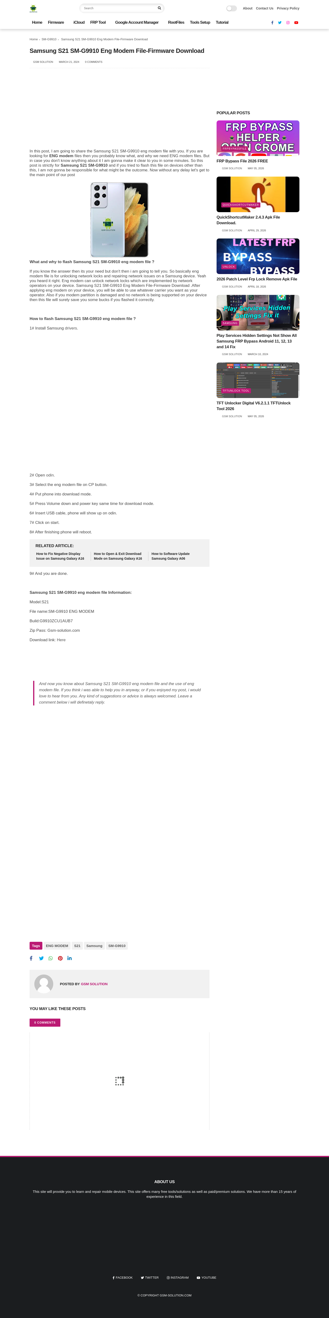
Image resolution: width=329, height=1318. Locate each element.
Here (61, 640)
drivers (71, 328)
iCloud (78, 22)
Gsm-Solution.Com (175, 1295)
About (247, 8)
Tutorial (222, 22)
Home (37, 22)
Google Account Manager (136, 22)
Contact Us (264, 8)
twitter (152, 1277)
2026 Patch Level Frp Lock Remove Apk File (257, 279)
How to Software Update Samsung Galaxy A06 (170, 556)
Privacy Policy (288, 8)
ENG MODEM (57, 946)
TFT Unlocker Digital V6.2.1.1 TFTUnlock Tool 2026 (254, 406)
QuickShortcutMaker (241, 204)
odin (50, 475)
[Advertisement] (119, 111)
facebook (124, 1277)
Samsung (94, 946)
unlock (229, 266)
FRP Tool (98, 22)
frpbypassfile (235, 148)
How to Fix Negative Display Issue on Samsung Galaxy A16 (60, 556)
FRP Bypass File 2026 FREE (242, 161)
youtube (208, 1277)
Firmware (56, 22)
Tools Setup (200, 22)
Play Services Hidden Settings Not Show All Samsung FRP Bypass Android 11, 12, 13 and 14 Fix (257, 341)
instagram (180, 1277)
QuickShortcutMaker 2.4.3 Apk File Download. (248, 220)
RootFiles (176, 22)
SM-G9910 (49, 39)
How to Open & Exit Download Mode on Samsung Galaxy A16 (118, 556)
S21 (77, 946)
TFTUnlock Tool (236, 390)
